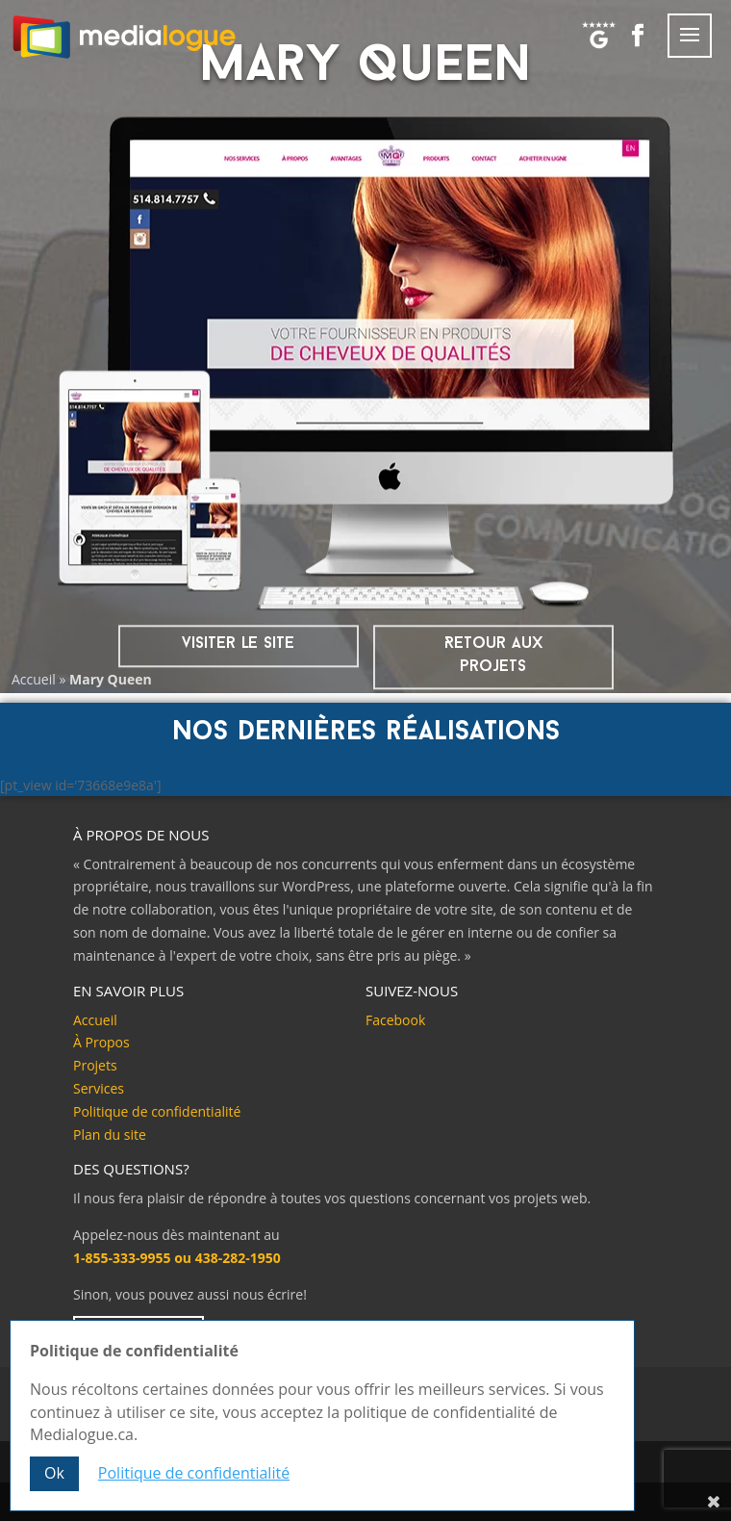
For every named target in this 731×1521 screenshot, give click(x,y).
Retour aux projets (493, 655)
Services (98, 1088)
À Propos (101, 1042)
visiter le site (238, 643)
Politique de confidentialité (156, 1111)
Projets (95, 1065)
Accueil (34, 679)
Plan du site (109, 1134)
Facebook (395, 1020)
